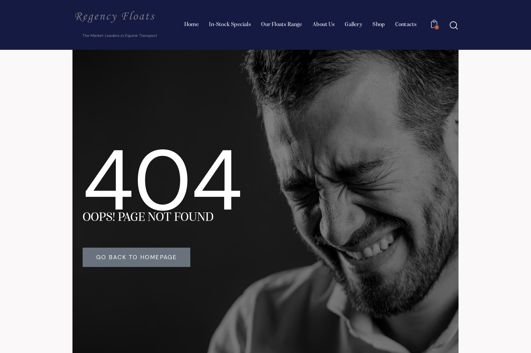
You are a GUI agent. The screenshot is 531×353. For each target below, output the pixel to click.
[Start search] (454, 25)
